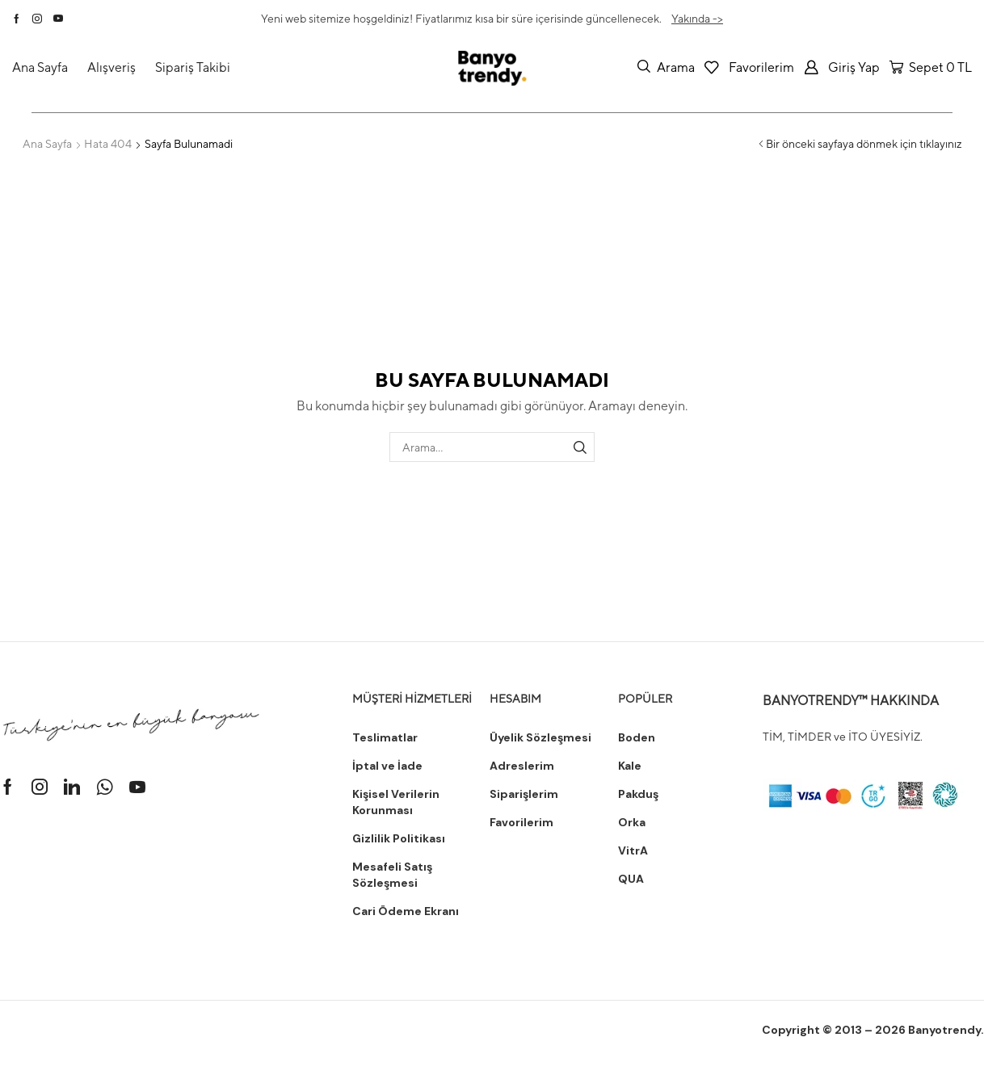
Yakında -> (697, 18)
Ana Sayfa (47, 143)
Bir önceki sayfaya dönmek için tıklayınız (864, 143)
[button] (666, 67)
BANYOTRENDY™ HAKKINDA (851, 700)
